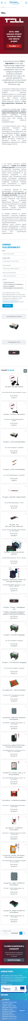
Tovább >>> (14, 46)
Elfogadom (22, 1010)
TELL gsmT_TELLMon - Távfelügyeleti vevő (14, 608)
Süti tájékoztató (12, 1018)
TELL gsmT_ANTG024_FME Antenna (14, 414)
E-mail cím (6, 258)
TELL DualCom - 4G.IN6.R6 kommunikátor (14, 800)
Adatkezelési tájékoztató (9, 302)
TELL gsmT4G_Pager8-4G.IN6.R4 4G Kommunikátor (14, 911)
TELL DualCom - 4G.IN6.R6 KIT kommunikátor (14, 829)
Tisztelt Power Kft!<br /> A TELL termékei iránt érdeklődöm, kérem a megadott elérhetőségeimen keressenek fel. (14, 285)
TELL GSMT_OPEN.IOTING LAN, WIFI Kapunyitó (14, 553)
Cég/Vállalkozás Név (9, 273)
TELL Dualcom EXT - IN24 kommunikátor (14, 690)
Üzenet (4, 279)
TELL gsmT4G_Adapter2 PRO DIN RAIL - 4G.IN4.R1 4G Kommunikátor (14, 746)
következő (14, 933)
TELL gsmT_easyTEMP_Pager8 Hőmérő (14, 497)
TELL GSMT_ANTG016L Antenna (14, 387)
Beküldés (8, 306)
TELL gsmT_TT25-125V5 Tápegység (14, 635)
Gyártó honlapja (14, 960)
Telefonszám (6, 265)
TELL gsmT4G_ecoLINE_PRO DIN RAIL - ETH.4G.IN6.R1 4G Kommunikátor (14, 856)
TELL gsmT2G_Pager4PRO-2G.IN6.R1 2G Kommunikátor (14, 718)
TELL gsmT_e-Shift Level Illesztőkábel (14, 442)
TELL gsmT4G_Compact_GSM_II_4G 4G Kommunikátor (14, 773)
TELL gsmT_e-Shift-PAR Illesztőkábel (14, 469)
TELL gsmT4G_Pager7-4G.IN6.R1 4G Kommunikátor (14, 884)
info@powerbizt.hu (6, 984)
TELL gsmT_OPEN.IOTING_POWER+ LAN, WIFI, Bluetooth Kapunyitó (14, 580)
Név (4, 251)
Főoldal (3, 7)
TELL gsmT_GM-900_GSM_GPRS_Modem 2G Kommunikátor (14, 525)
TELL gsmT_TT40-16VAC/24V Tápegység (14, 662)
